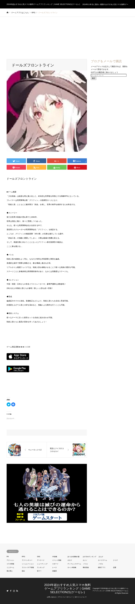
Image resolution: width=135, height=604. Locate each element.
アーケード (40, 560)
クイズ (115, 560)
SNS (38, 557)
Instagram (14, 591)
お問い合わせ (51, 597)
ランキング (40, 567)
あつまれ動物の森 (74, 557)
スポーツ (55, 564)
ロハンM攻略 (72, 567)
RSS (17, 591)
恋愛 (114, 567)
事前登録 (86, 567)
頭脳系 (54, 571)
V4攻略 (54, 557)
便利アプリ (102, 567)
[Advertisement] (67, 35)
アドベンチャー (27, 560)
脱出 (23, 571)
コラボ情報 (10, 564)
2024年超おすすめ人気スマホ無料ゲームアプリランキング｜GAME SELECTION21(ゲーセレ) (67, 588)
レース (54, 567)
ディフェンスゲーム (74, 564)
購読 (93, 78)
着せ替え (10, 571)
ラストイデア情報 (28, 567)
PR (8, 557)
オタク (70, 560)
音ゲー (39, 571)
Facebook (11, 591)
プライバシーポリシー (65, 597)
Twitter (7, 591)
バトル (85, 564)
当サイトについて (81, 597)
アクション (10, 560)
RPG (23, 557)
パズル (100, 564)
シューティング (42, 564)
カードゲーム (102, 560)
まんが (100, 557)
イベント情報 (56, 560)
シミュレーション (28, 564)
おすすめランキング (89, 557)
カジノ (85, 560)
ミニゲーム (10, 567)
